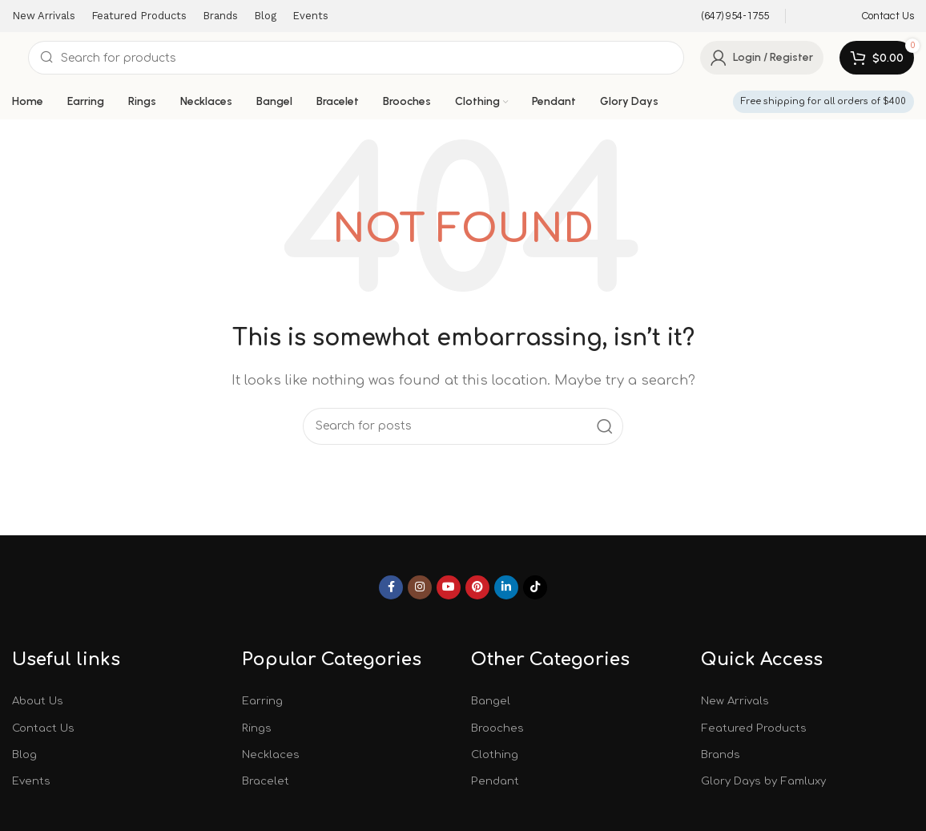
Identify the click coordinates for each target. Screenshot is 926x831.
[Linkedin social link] (506, 587)
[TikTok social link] (535, 587)
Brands (722, 756)
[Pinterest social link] (477, 587)
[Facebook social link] (391, 587)
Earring (263, 701)
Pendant (495, 783)
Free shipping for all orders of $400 (823, 101)
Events (31, 783)
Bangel (491, 701)
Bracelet (265, 783)
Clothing (496, 756)
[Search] (356, 58)
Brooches (498, 728)
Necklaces (271, 756)
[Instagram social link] (420, 587)
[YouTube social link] (449, 587)
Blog (25, 756)
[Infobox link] (725, 16)
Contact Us (45, 728)
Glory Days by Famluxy (768, 783)
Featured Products (754, 728)
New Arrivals (736, 701)
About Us (39, 701)
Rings (257, 728)
